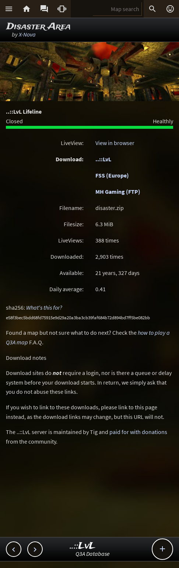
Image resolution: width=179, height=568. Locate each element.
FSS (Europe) (112, 175)
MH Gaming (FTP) (117, 191)
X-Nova (27, 34)
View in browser (114, 143)
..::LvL (103, 159)
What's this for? (44, 307)
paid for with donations (138, 432)
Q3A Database (93, 553)
